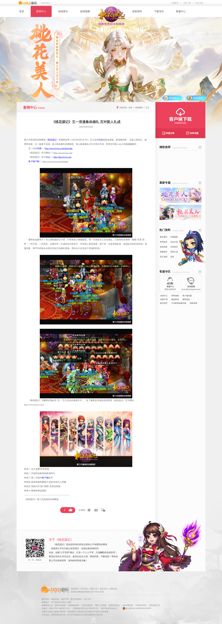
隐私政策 (55, 599)
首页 (21, 11)
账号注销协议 (76, 599)
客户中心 (88, 599)
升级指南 (174, 237)
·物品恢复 (175, 299)
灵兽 (172, 257)
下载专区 (159, 11)
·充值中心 (164, 296)
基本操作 (163, 237)
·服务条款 (186, 299)
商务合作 (103, 589)
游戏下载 (187, 3)
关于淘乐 (84, 589)
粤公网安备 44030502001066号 (137, 608)
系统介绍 (174, 252)
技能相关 (163, 252)
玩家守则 (64, 599)
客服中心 (181, 11)
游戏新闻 (139, 107)
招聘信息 (113, 589)
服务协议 (45, 599)
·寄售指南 (175, 296)
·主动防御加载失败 (178, 303)
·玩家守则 (164, 299)
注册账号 (175, 3)
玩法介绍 (174, 242)
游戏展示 (63, 11)
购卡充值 (199, 3)
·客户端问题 (187, 296)
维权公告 (94, 589)
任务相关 (174, 247)
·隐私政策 (193, 303)
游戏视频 (85, 11)
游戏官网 (74, 589)
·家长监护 (164, 303)
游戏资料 (137, 11)
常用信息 (163, 242)
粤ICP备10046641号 (109, 608)
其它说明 (163, 257)
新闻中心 (41, 11)
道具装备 (163, 247)
